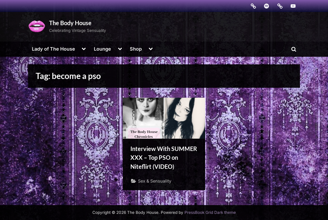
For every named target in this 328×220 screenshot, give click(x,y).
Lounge (102, 49)
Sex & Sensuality (154, 180)
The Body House (70, 22)
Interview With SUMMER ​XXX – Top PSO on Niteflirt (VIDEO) (163, 157)
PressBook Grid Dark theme (210, 212)
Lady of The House (53, 49)
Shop (136, 49)
